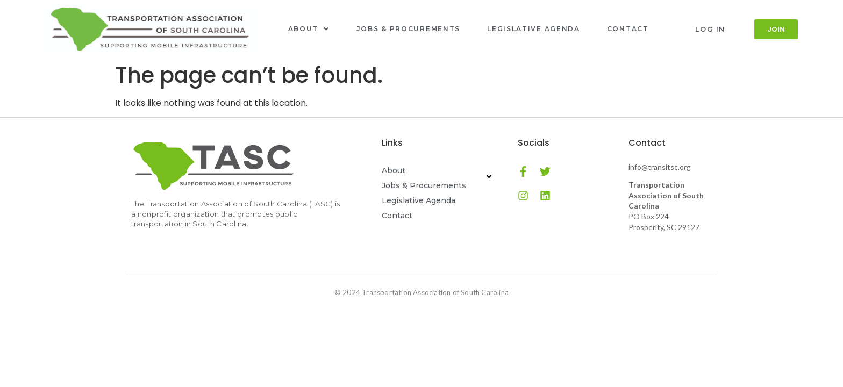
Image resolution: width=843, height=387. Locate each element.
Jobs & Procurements (408, 29)
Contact (628, 29)
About (309, 29)
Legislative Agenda (533, 29)
